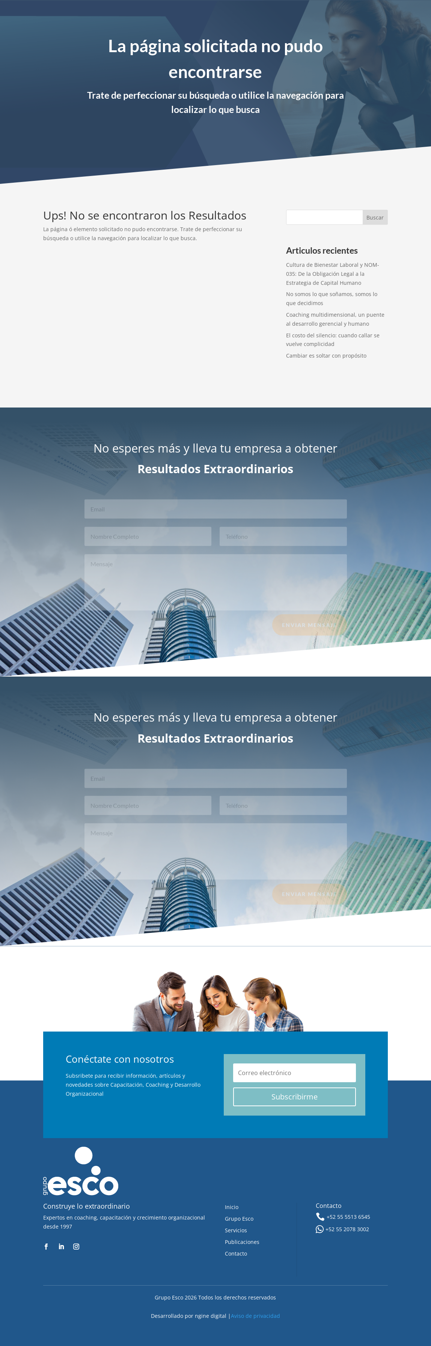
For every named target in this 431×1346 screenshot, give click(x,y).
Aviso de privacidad (255, 1315)
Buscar (375, 217)
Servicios (236, 1230)
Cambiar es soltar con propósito (326, 355)
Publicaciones (242, 1241)
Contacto (236, 1253)
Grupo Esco (239, 1218)
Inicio (231, 1207)
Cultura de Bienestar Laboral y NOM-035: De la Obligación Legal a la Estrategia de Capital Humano (332, 273)
